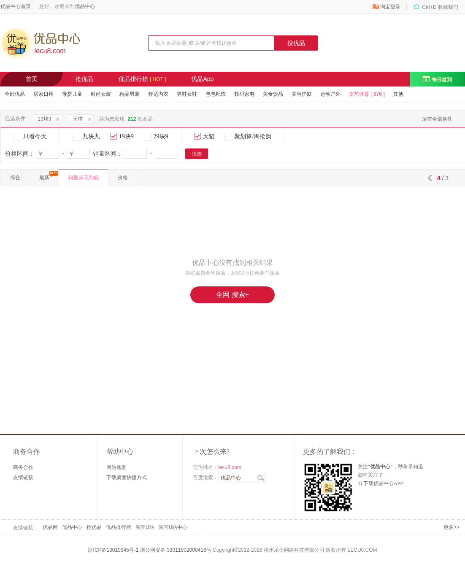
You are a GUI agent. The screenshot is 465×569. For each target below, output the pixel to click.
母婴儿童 (72, 94)
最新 (44, 178)
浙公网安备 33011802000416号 (175, 550)
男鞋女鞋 (187, 94)
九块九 (86, 136)
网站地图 (116, 467)
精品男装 (129, 94)
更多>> (451, 527)
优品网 (50, 527)
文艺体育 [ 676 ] (367, 94)
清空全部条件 (437, 119)
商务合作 (23, 467)
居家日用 (43, 94)
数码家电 (244, 94)
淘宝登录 (386, 6)
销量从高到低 (83, 178)
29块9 (156, 136)
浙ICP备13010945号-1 (113, 550)
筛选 (197, 154)
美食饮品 (273, 94)
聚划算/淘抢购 (247, 136)
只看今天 (30, 136)
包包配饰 (215, 94)
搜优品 (296, 43)
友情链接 (23, 477)
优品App (202, 79)
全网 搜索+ (232, 294)
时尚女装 (101, 94)
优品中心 (72, 527)
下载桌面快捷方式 (126, 477)
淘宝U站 (144, 527)
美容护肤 (302, 94)
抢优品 (84, 79)
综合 (15, 178)
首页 (32, 79)
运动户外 (330, 94)
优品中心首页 (15, 6)
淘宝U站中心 (173, 527)
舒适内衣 (158, 94)
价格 (123, 178)
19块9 (44, 119)
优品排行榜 (142, 79)
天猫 (78, 119)
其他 (398, 94)
